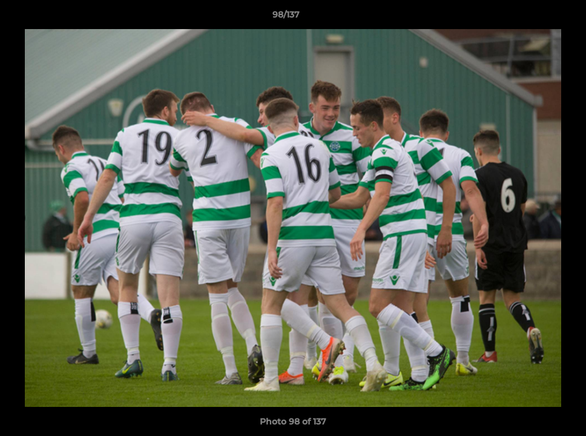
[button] (535, 17)
